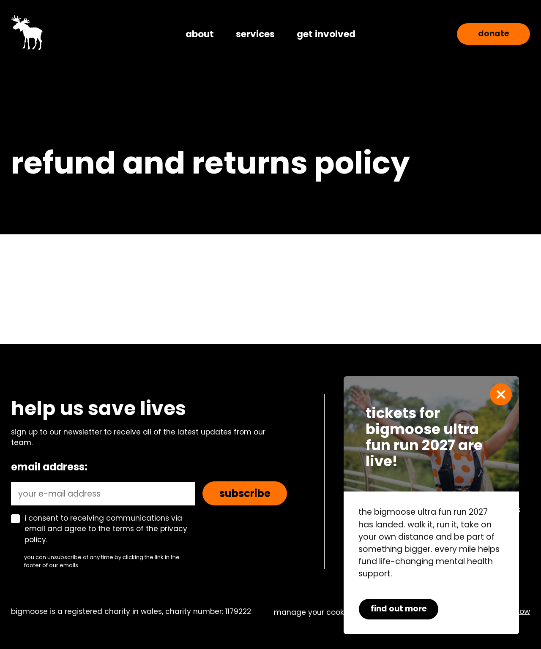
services (255, 34)
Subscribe (244, 493)
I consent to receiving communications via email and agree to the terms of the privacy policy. (106, 529)
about (200, 34)
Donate (493, 33)
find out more (399, 608)
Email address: (49, 467)
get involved (326, 34)
